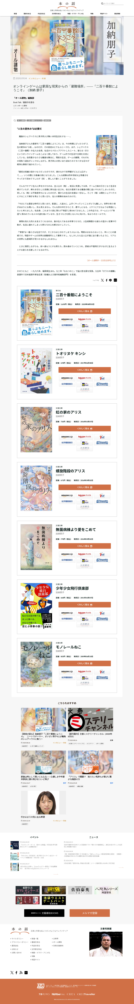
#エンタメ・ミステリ (29, 108)
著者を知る (27, 14)
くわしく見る (83, 311)
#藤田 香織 (80, 786)
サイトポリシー (17, 939)
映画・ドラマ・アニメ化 (76, 14)
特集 (91, 14)
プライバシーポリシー (20, 942)
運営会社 (15, 946)
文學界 (55, 939)
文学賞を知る (56, 14)
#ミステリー (90, 743)
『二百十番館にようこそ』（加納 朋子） (105, 169)
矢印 (55, 874)
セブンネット (102, 319)
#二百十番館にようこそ (36, 746)
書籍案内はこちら (44, 913)
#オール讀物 (22, 106)
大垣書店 (85, 331)
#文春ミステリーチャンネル (77, 743)
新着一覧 (35, 939)
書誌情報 (117, 14)
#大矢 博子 (33, 786)
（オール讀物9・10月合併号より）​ (101, 260)
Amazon (67, 319)
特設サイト (104, 14)
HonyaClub (102, 325)
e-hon (85, 325)
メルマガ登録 (89, 913)
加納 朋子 (47, 120)
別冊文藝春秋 (58, 946)
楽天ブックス (85, 319)
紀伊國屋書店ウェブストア (67, 325)
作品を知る (41, 14)
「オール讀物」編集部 (23, 98)
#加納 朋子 (25, 746)
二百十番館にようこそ (34, 120)
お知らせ (15, 949)
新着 (15, 14)
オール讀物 (21, 120)
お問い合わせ (17, 953)
